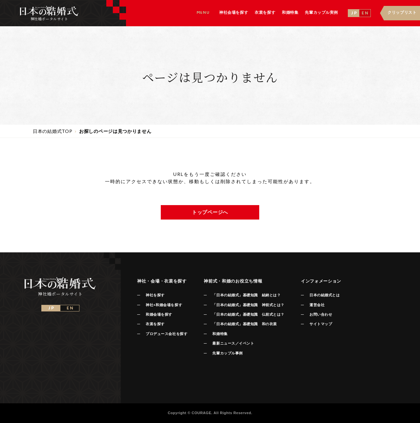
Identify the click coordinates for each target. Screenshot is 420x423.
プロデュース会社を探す (166, 334)
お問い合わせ (320, 314)
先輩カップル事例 (227, 353)
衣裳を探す (155, 324)
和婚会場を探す (159, 314)
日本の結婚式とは (324, 295)
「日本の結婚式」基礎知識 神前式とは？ (248, 305)
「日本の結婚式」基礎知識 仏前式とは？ (248, 314)
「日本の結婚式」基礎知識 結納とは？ (246, 295)
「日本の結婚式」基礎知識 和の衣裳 (244, 324)
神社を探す (155, 295)
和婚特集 (219, 334)
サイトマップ (320, 324)
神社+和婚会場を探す (164, 305)
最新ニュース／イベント (233, 343)
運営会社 (317, 305)
